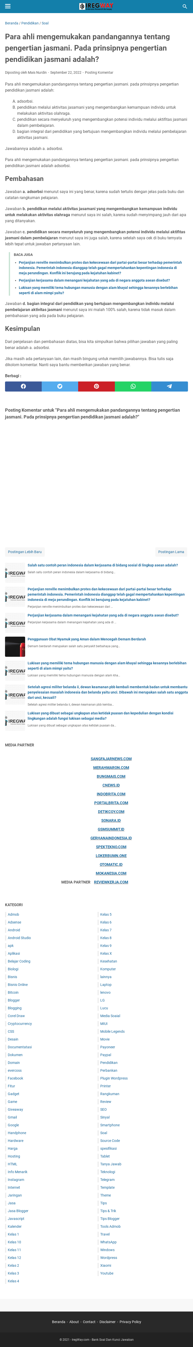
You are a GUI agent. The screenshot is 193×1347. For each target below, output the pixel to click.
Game (12, 1102)
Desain (13, 1039)
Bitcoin (13, 992)
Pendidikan (109, 1063)
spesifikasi (108, 1148)
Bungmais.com (111, 776)
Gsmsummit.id (111, 829)
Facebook (15, 1078)
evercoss (15, 1070)
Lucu (104, 1008)
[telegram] (169, 386)
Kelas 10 (14, 1242)
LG (102, 1000)
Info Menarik (17, 1172)
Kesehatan (108, 961)
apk (11, 946)
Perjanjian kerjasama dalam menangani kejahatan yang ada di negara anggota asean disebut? (94, 280)
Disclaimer (108, 1322)
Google (13, 1125)
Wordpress (108, 1258)
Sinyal (105, 1117)
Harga (13, 1148)
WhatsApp (108, 1242)
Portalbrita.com (111, 803)
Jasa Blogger (18, 1211)
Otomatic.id (111, 864)
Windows (107, 1250)
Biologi (13, 969)
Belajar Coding (19, 961)
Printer (105, 1086)
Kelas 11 (14, 1250)
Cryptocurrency (20, 1024)
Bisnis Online (18, 985)
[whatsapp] (133, 386)
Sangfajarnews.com (111, 759)
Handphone (17, 1133)
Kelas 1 (13, 1234)
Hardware (15, 1141)
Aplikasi (14, 953)
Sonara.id (111, 820)
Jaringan (15, 1195)
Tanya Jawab (110, 1164)
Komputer (108, 969)
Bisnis (12, 977)
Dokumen (15, 1055)
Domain (14, 1063)
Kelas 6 (106, 922)
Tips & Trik (108, 1211)
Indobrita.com (111, 794)
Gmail (12, 1117)
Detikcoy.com (111, 812)
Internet (14, 1187)
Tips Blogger (110, 1219)
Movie (105, 1039)
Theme (105, 1195)
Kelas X (106, 953)
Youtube (106, 1273)
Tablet (105, 1156)
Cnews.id (111, 785)
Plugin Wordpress (114, 1078)
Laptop (106, 985)
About (74, 1322)
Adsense (14, 922)
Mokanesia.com (111, 873)
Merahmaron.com (111, 767)
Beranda (58, 1322)
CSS (11, 1031)
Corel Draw (16, 1016)
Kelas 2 (13, 1265)
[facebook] (23, 386)
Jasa (12, 1203)
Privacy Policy (130, 1322)
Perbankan (108, 1070)
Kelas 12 (14, 1258)
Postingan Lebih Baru (25, 552)
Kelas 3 (13, 1273)
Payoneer (107, 1047)
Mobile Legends (112, 1031)
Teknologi (107, 1172)
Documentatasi (20, 1047)
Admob (13, 914)
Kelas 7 (106, 930)
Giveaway (15, 1109)
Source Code (110, 1141)
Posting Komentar (99, 72)
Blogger (14, 1000)
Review (105, 1102)
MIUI (104, 1024)
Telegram (107, 1180)
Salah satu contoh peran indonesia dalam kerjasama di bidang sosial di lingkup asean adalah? (103, 565)
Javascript (16, 1219)
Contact (89, 1322)
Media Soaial (110, 1016)
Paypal (105, 1055)
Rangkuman (109, 1094)
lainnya (106, 977)
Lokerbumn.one (111, 856)
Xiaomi (105, 1265)
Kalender (15, 1226)
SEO (103, 1109)
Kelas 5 (106, 914)
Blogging (15, 1008)
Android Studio (19, 938)
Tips (103, 1203)
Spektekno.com (111, 847)
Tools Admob (110, 1226)
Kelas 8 (106, 938)
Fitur (11, 1086)
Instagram (16, 1180)
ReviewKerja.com (111, 882)
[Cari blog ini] (185, 7)
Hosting (14, 1156)
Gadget (13, 1094)
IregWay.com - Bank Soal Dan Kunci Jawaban (103, 1339)
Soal (103, 1133)
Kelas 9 (106, 946)
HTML (12, 1164)
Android (14, 930)
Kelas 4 (13, 1281)
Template (107, 1187)
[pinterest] (96, 386)
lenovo (105, 992)
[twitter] (60, 386)
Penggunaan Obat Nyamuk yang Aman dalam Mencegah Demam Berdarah (87, 639)
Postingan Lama (171, 552)
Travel (105, 1234)
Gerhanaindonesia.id (111, 838)
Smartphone (110, 1125)
